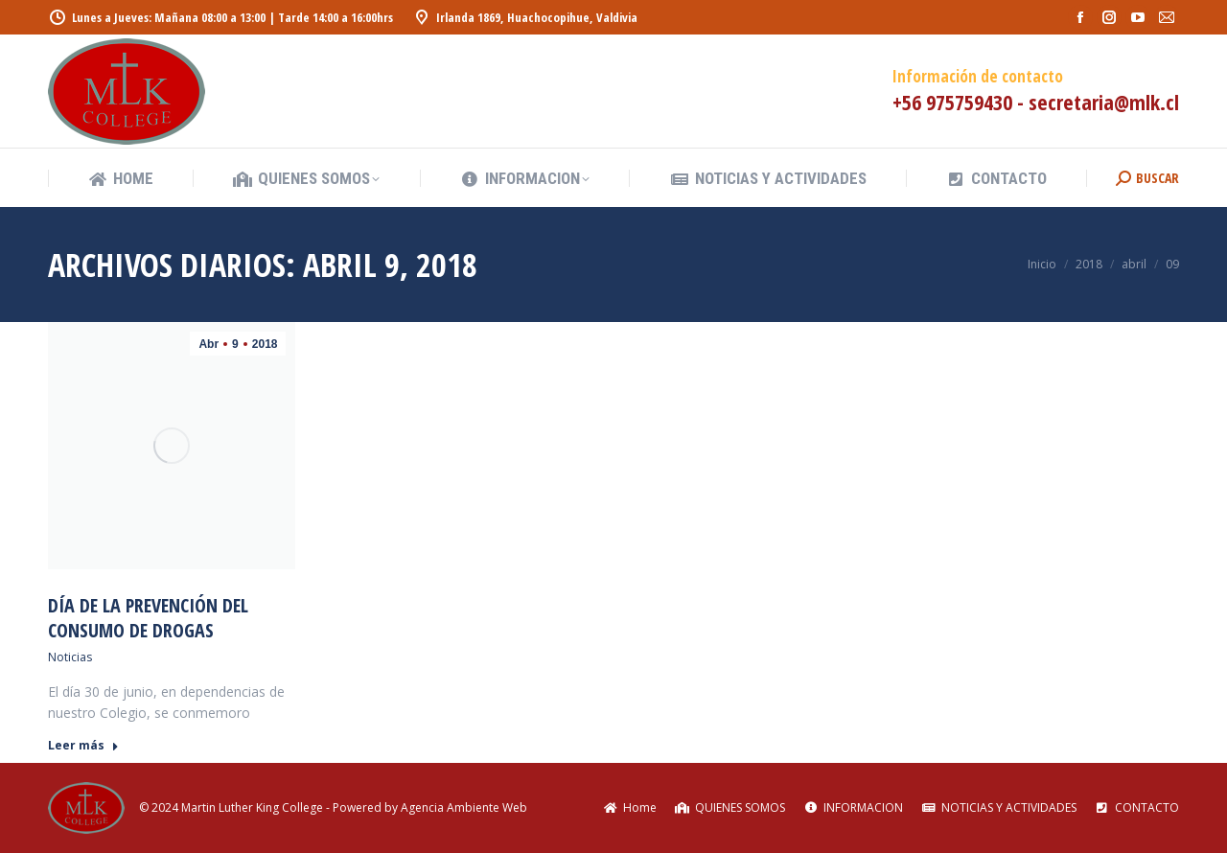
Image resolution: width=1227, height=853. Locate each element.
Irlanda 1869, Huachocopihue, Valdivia (524, 18)
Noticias (70, 657)
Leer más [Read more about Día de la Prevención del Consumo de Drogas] (83, 745)
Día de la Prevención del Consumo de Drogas (148, 617)
